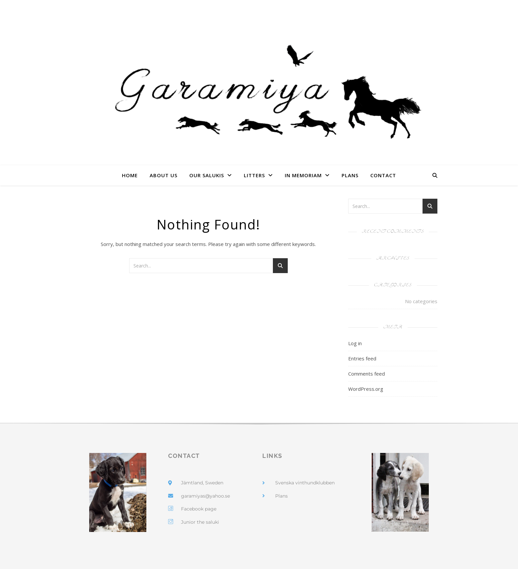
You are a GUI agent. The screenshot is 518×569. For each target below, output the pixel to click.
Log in (355, 343)
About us (163, 175)
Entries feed (362, 358)
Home (130, 175)
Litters (254, 175)
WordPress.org (365, 389)
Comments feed (366, 373)
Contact (383, 175)
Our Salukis (206, 175)
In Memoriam (303, 175)
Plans (350, 175)
